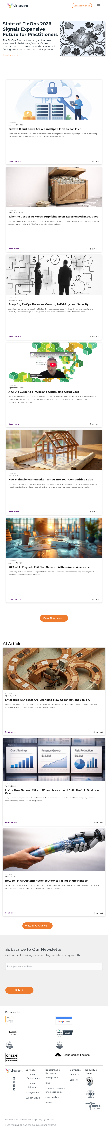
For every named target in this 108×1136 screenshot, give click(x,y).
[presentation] (26, 976)
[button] (98, 6)
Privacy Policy (11, 1120)
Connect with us (82, 6)
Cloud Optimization (33, 1076)
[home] (34, 6)
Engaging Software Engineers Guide (55, 1090)
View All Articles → (54, 618)
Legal (34, 1120)
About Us (74, 1074)
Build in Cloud (32, 1098)
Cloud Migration (33, 1085)
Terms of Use (25, 1120)
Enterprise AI (52, 1077)
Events (49, 1102)
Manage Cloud (32, 1092)
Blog (47, 1083)
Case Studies (52, 1097)
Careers (74, 1080)
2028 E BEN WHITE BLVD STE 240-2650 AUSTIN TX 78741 (30, 1125)
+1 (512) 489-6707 (46, 1120)
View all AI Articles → (37, 925)
